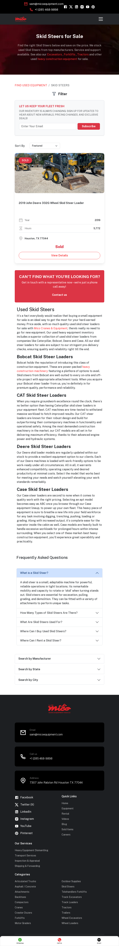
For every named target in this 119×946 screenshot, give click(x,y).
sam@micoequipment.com (46, 4)
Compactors (21, 902)
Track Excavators (72, 897)
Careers (66, 834)
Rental (65, 813)
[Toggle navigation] (100, 19)
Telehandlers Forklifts (74, 891)
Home (65, 803)
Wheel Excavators (72, 918)
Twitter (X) (24, 805)
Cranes (19, 907)
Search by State (29, 669)
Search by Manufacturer (34, 658)
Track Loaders (70, 902)
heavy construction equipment (57, 59)
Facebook (24, 797)
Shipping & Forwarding (27, 866)
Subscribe (89, 126)
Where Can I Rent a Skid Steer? (40, 640)
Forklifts (70, 54)
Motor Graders (23, 923)
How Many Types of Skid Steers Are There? (49, 612)
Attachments (22, 891)
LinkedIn (23, 812)
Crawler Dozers (23, 912)
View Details (59, 255)
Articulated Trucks (25, 881)
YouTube (23, 826)
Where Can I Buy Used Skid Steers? (43, 631)
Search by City (28, 680)
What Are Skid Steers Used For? (41, 622)
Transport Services (25, 855)
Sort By (20, 145)
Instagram (24, 819)
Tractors (83, 54)
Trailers (66, 912)
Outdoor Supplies (71, 881)
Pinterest (24, 833)
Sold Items (67, 829)
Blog (64, 824)
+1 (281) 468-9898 (46, 9)
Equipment (68, 808)
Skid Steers (68, 886)
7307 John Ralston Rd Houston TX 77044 (56, 782)
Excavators (55, 54)
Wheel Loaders (70, 923)
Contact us (59, 295)
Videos (65, 819)
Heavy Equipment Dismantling (31, 850)
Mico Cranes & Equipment (50, 328)
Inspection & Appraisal (27, 860)
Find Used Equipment (31, 85)
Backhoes (20, 897)
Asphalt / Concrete (25, 886)
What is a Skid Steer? (34, 573)
